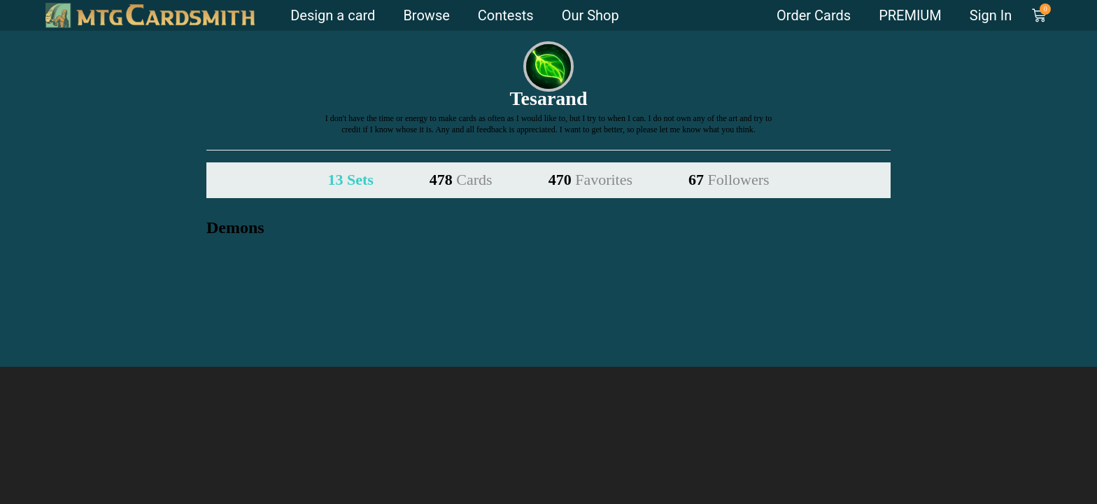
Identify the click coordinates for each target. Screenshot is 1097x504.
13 (350, 179)
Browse (426, 15)
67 (729, 179)
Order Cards (814, 15)
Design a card (332, 15)
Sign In (991, 15)
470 (590, 179)
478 (461, 179)
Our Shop (590, 15)
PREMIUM (910, 15)
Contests (506, 15)
